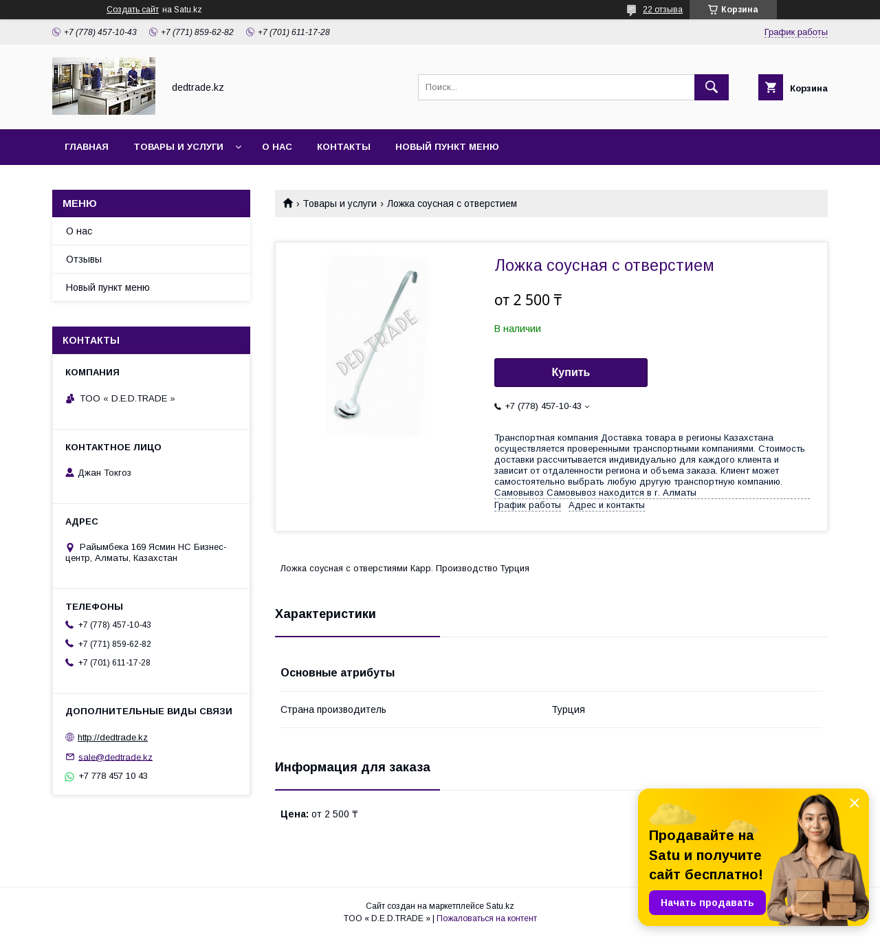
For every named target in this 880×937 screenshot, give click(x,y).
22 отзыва (663, 9)
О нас (277, 147)
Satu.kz (500, 906)
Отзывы (84, 259)
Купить (571, 372)
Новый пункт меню (447, 147)
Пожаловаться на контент (487, 918)
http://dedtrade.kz (113, 737)
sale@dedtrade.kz (115, 756)
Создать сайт (133, 9)
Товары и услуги (178, 147)
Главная (87, 147)
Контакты (344, 147)
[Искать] (711, 87)
